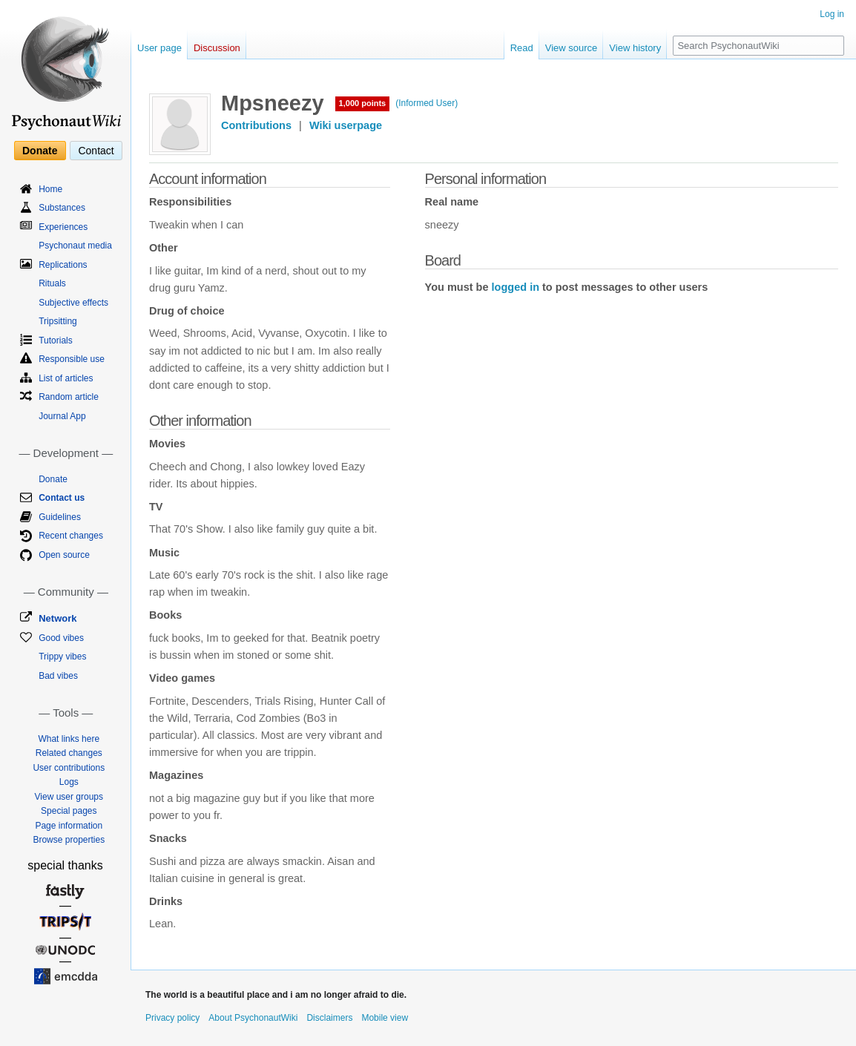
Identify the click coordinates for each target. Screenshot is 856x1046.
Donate (39, 151)
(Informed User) (426, 103)
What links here (68, 739)
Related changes (69, 753)
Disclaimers (329, 1018)
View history (635, 47)
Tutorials (56, 340)
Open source (64, 555)
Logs (69, 782)
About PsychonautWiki (252, 1018)
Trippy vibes (62, 656)
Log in (832, 14)
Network (57, 618)
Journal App (62, 416)
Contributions (256, 125)
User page (159, 47)
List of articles (66, 378)
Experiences (63, 227)
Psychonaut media (75, 245)
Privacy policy (172, 1018)
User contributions (69, 768)
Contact (95, 151)
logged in (515, 287)
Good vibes (61, 638)
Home (50, 189)
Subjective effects (73, 302)
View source (571, 47)
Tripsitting (58, 321)
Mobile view (384, 1018)
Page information (68, 825)
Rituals (52, 283)
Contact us (62, 498)
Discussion (217, 47)
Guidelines (60, 517)
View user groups (69, 797)
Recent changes (71, 535)
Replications (63, 265)
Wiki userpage (345, 125)
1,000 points (362, 103)
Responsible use (72, 359)
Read (521, 47)
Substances (62, 208)
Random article (69, 397)
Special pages (68, 811)
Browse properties (69, 840)
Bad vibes (58, 676)
